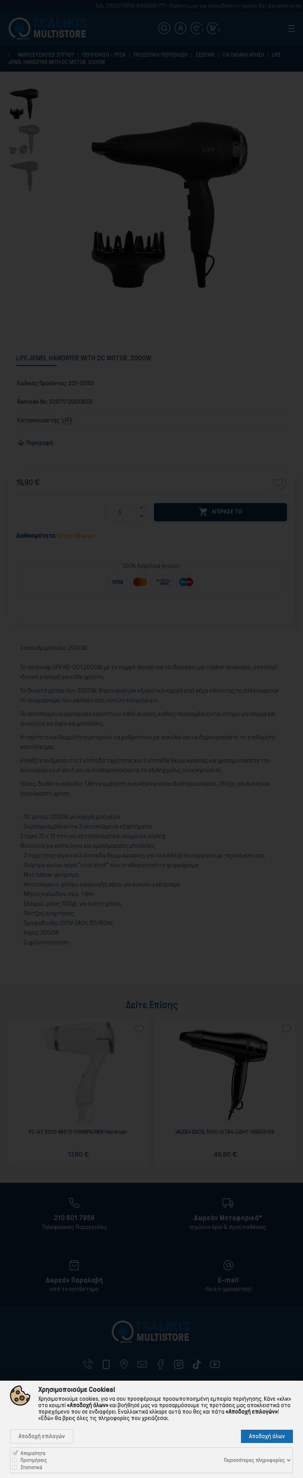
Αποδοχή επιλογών (42, 1436)
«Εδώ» (46, 1418)
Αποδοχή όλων (267, 1436)
